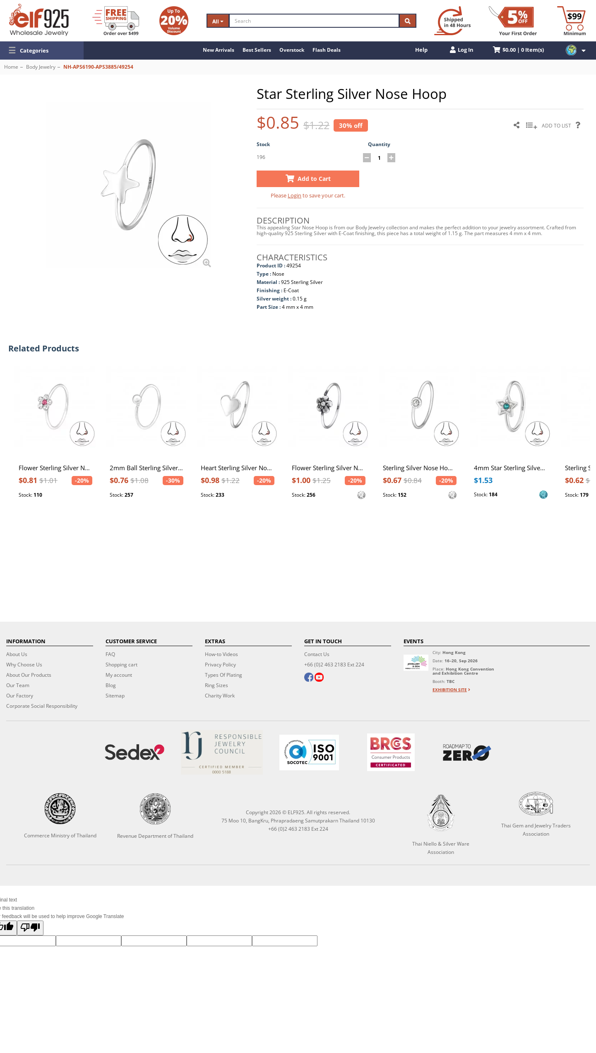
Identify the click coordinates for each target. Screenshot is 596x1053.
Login (294, 195)
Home (11, 66)
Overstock (291, 49)
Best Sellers (257, 49)
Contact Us (316, 654)
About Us (16, 654)
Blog (111, 685)
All (217, 21)
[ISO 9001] (309, 752)
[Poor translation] (30, 928)
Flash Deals (326, 49)
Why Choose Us (24, 664)
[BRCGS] (391, 752)
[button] (42, 50)
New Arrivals (218, 49)
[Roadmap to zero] (467, 752)
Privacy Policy (220, 664)
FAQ (110, 654)
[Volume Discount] (173, 20)
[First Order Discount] (513, 20)
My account (119, 674)
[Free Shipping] (115, 20)
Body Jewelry (40, 66)
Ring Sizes (216, 685)
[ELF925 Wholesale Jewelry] (39, 19)
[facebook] (308, 678)
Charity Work (220, 695)
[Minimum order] (571, 20)
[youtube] (319, 678)
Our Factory (19, 695)
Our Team (17, 685)
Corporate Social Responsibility (41, 705)
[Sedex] (134, 752)
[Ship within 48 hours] (452, 20)
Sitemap (115, 695)
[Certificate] (221, 752)
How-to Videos (221, 654)
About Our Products (28, 674)
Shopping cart (121, 664)
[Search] (314, 21)
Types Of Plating (223, 674)
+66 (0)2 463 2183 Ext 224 (334, 664)
